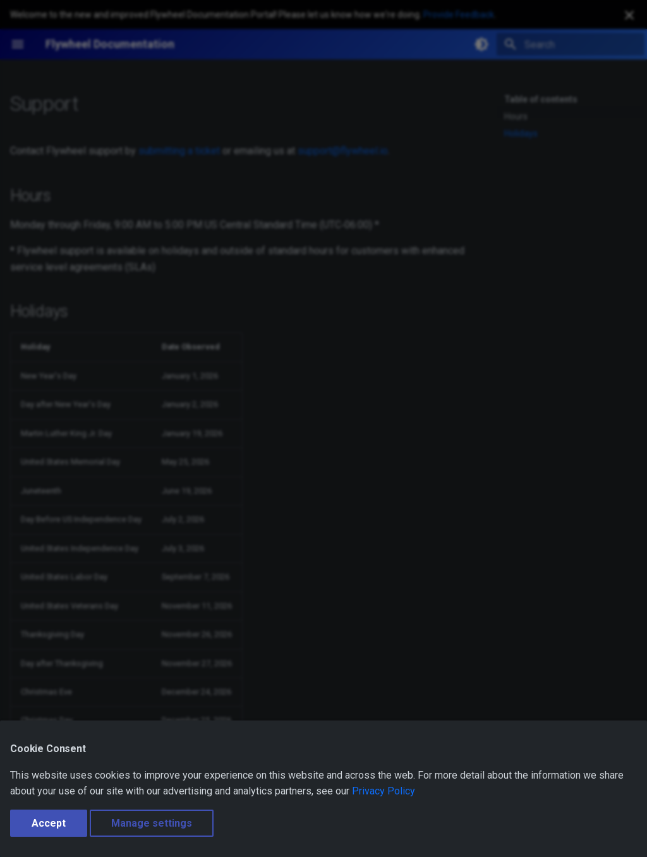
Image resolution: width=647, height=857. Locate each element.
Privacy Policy (383, 791)
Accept (49, 823)
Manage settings (151, 823)
